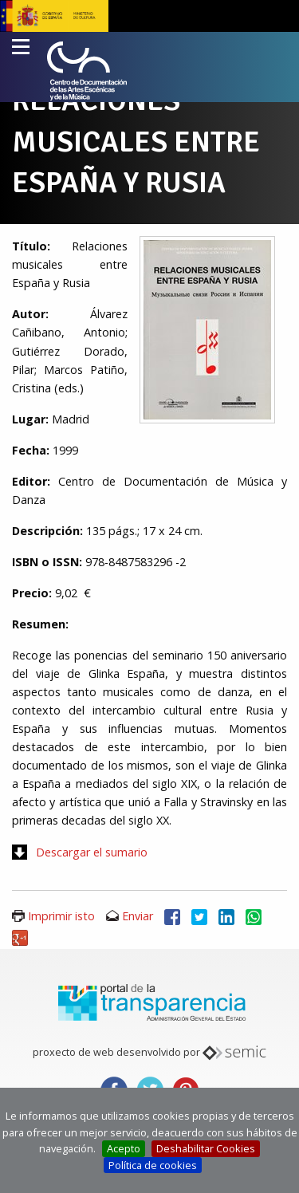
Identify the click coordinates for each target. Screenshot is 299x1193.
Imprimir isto (61, 915)
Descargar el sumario (92, 852)
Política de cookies (152, 1165)
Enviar (137, 915)
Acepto (123, 1148)
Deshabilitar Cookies (205, 1148)
